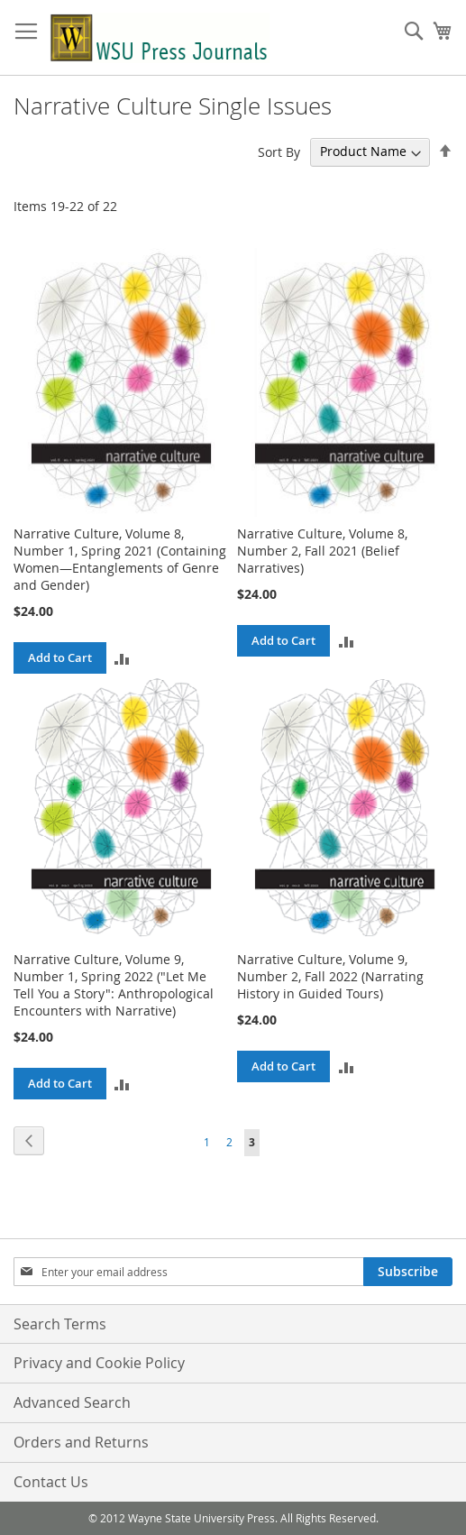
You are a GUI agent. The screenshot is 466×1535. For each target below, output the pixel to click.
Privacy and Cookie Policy (99, 1363)
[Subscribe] (407, 1271)
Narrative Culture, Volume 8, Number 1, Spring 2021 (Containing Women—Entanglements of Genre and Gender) (120, 559)
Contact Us (51, 1482)
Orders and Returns (81, 1442)
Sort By (279, 151)
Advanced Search (72, 1402)
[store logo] (160, 38)
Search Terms (60, 1324)
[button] (122, 658)
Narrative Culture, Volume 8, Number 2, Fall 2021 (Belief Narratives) (322, 550)
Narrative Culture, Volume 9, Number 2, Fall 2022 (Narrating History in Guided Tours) (330, 976)
